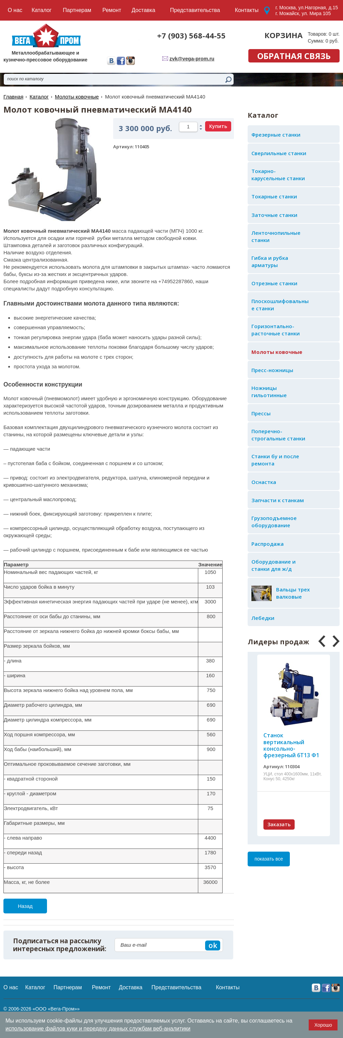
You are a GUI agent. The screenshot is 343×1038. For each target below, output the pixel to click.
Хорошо (323, 1025)
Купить (218, 126)
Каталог (38, 97)
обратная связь (294, 55)
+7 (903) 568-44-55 (191, 35)
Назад (25, 906)
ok (213, 945)
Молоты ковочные (75, 97)
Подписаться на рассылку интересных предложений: (59, 945)
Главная (13, 97)
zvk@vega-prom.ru (192, 58)
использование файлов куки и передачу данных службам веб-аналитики (97, 1028)
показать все (269, 859)
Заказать (279, 824)
